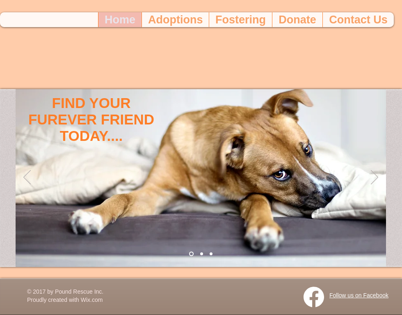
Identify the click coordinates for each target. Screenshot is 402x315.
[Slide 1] (191, 254)
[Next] (374, 178)
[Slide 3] (211, 254)
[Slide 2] (201, 254)
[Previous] (27, 178)
